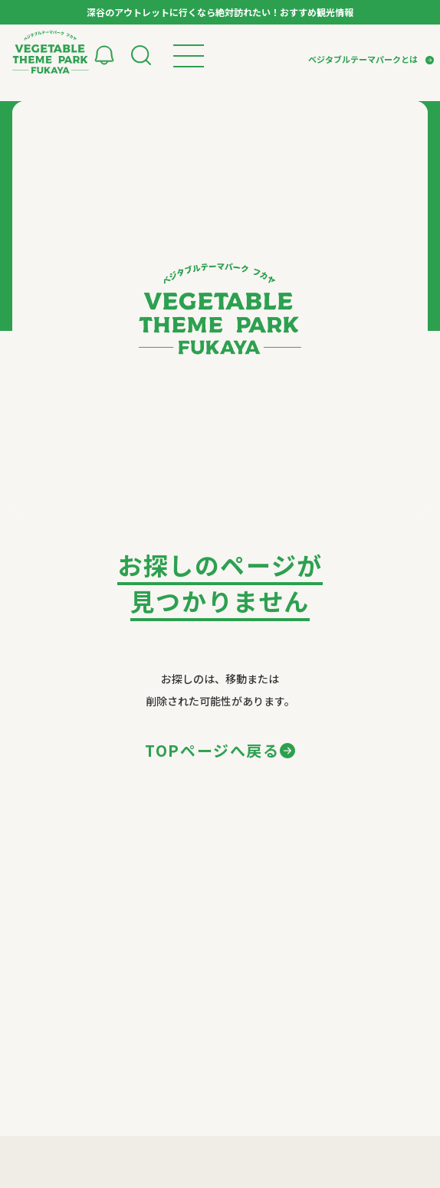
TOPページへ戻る (212, 750)
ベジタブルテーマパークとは (363, 59)
